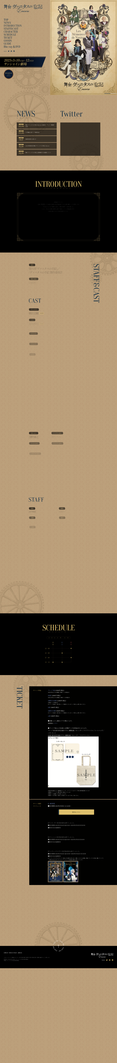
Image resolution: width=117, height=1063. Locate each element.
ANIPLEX (20, 953)
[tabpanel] (76, 763)
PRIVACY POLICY (13, 953)
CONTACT (6, 953)
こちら (55, 725)
